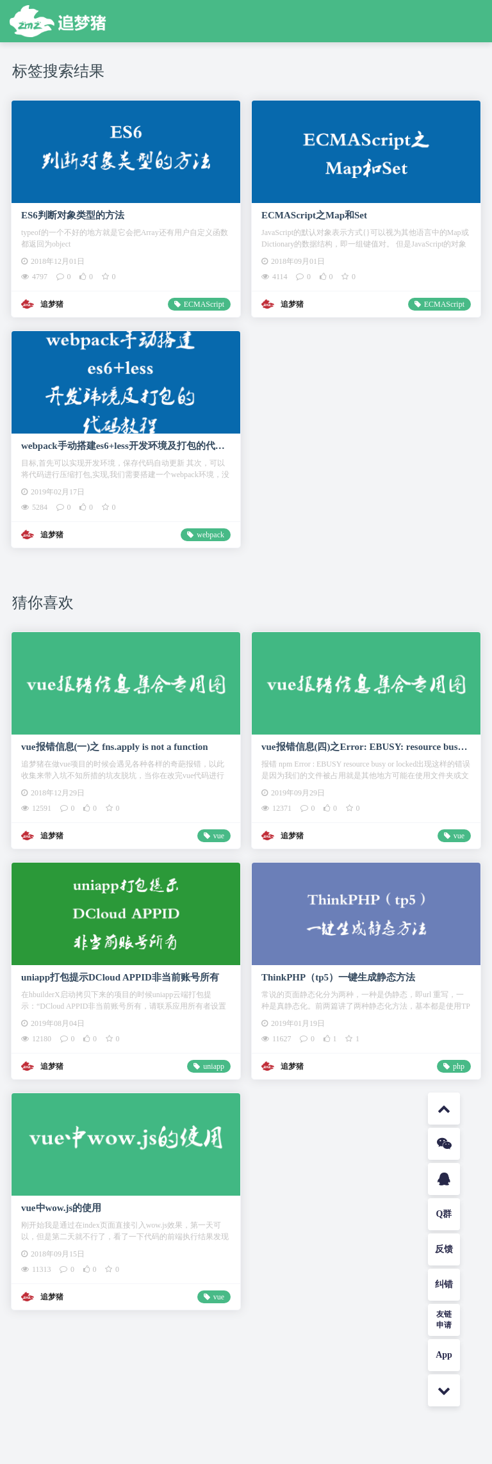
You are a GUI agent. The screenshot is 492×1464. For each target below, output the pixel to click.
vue (218, 835)
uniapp (213, 1066)
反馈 (444, 1249)
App (444, 1355)
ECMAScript (204, 304)
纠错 (444, 1284)
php (458, 1066)
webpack (210, 534)
